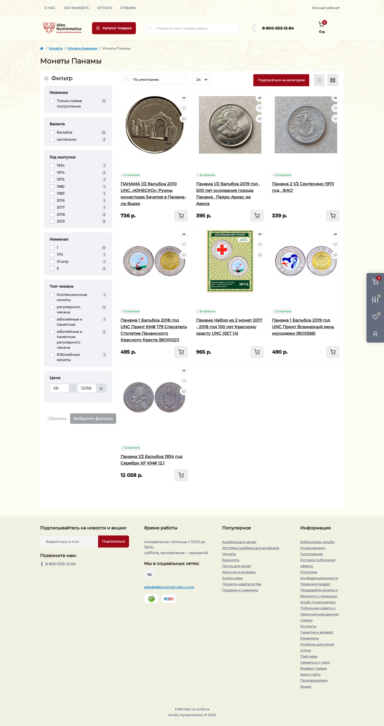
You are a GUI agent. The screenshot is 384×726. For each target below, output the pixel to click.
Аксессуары (232, 578)
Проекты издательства (241, 584)
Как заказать (76, 8)
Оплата (104, 8)
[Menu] (114, 28)
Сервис (306, 620)
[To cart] (181, 216)
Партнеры (308, 656)
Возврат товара (313, 668)
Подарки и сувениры (240, 590)
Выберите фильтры (93, 418)
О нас (49, 8)
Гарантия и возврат (316, 632)
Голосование (311, 554)
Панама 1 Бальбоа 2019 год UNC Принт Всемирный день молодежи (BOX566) (303, 327)
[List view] (319, 80)
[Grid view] (332, 80)
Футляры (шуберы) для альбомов (250, 548)
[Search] (150, 28)
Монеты (55, 48)
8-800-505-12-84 (278, 28)
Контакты (308, 626)
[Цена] (59, 388)
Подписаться (113, 541)
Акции (305, 686)
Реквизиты (309, 638)
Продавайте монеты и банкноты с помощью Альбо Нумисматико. (319, 596)
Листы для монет (236, 566)
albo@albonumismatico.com (169, 587)
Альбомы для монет (239, 542)
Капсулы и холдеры (239, 572)
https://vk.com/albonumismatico (149, 574)
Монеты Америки (82, 48)
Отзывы (128, 8)
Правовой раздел (315, 584)
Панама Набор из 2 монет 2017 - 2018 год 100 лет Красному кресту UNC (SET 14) (229, 327)
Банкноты (230, 560)
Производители (314, 680)
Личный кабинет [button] (326, 8)
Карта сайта (310, 674)
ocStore (202, 709)
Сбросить (57, 418)
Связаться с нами (315, 662)
